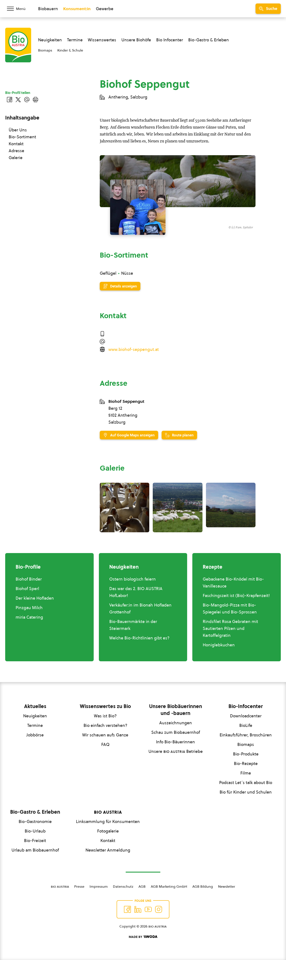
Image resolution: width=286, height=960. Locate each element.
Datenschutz (123, 886)
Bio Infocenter (169, 40)
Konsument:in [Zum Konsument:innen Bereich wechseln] (77, 8)
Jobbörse (35, 735)
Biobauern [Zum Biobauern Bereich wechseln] (48, 8)
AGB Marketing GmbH (169, 886)
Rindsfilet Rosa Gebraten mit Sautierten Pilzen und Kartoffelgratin (230, 628)
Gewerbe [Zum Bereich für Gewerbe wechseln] (104, 8)
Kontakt (16, 144)
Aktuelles (35, 706)
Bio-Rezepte (246, 763)
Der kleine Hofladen (35, 598)
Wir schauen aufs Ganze (105, 735)
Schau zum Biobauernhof (175, 732)
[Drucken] (35, 99)
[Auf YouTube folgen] (148, 909)
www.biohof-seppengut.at (133, 349)
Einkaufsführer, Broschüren (246, 735)
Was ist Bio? (105, 716)
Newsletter (226, 886)
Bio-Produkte (246, 754)
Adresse (16, 150)
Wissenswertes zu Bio (105, 706)
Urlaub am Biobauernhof (35, 850)
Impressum (99, 886)
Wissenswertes (102, 40)
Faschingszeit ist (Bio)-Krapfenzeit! (236, 595)
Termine (75, 40)
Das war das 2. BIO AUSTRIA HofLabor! (135, 592)
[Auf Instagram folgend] (158, 909)
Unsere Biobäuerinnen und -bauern (175, 710)
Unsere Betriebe (175, 751)
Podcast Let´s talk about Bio (245, 782)
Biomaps (45, 50)
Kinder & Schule (70, 50)
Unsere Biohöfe (136, 40)
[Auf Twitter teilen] (18, 99)
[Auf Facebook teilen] (9, 99)
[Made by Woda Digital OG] (143, 937)
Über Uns (18, 130)
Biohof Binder (29, 579)
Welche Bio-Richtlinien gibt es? (139, 638)
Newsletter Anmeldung (107, 850)
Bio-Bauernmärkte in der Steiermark (133, 625)
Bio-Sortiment (22, 137)
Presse (79, 886)
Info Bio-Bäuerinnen (175, 742)
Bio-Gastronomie (35, 821)
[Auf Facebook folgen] (127, 909)
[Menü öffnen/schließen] (19, 8)
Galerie (15, 157)
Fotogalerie (108, 831)
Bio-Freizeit (35, 840)
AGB (142, 886)
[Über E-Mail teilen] (26, 99)
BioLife (245, 725)
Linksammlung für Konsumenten (108, 821)
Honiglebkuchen (219, 645)
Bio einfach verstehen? (105, 725)
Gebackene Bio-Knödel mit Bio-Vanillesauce (233, 582)
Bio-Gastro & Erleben (208, 40)
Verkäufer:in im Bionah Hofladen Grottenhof (140, 608)
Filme (245, 773)
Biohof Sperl (27, 588)
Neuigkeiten (50, 40)
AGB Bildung (202, 886)
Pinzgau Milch (29, 607)
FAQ (105, 744)
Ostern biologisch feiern (132, 579)
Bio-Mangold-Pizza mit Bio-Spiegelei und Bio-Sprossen (230, 608)
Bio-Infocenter (245, 706)
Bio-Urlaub (35, 831)
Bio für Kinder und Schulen (246, 792)
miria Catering (29, 617)
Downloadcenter (246, 716)
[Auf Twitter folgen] (138, 909)
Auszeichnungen (175, 723)
